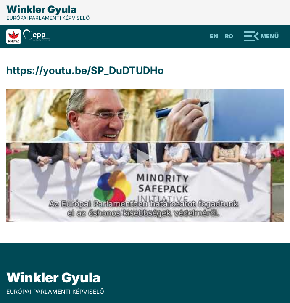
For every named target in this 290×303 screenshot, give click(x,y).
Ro (229, 36)
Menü (270, 36)
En (214, 36)
